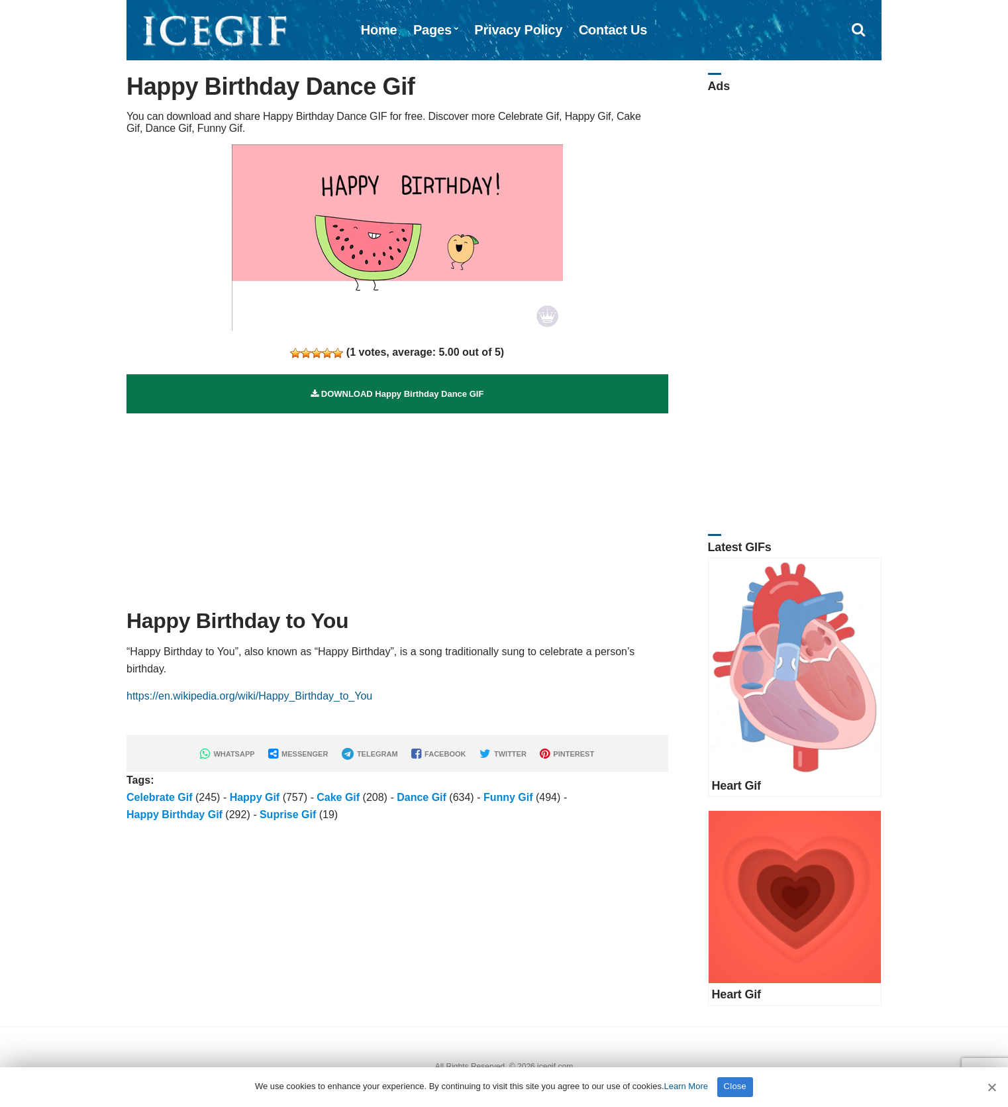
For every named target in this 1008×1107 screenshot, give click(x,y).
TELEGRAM (370, 754)
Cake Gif (338, 797)
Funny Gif (508, 797)
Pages (432, 30)
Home (379, 30)
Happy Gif (255, 797)
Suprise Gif (288, 814)
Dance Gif (421, 797)
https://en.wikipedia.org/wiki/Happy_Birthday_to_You (249, 696)
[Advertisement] (397, 506)
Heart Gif (736, 785)
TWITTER (503, 754)
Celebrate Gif (159, 797)
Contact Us (613, 30)
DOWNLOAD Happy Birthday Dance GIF (397, 394)
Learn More (686, 1086)
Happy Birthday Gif (174, 814)
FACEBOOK (438, 754)
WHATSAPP (227, 754)
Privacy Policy (518, 30)
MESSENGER (298, 754)
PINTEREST (567, 754)
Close (735, 1086)
